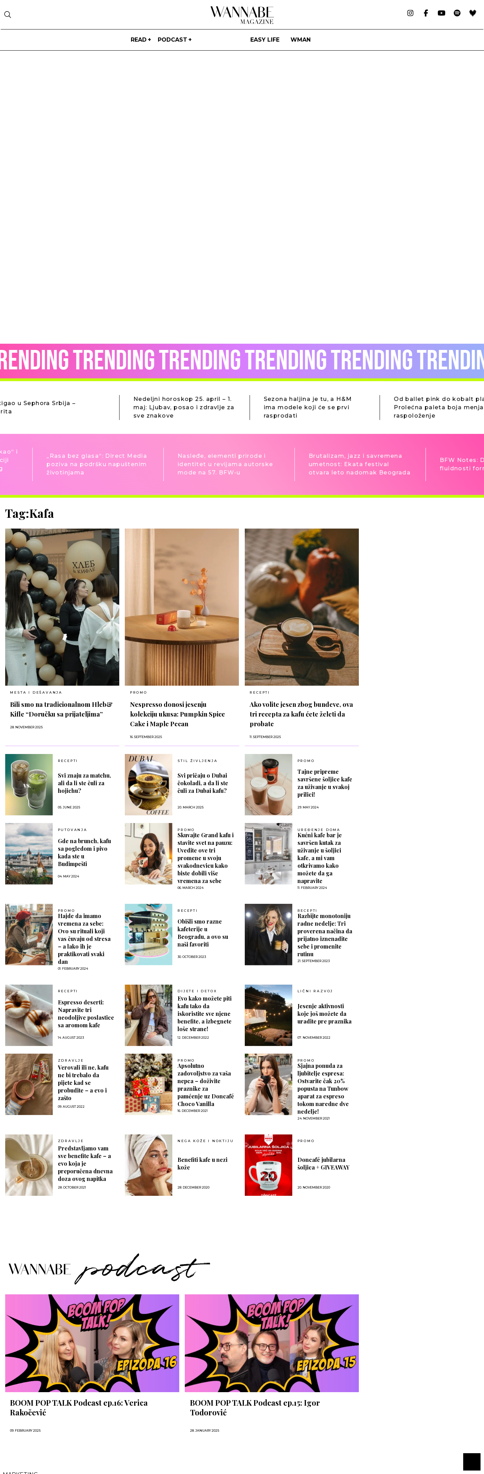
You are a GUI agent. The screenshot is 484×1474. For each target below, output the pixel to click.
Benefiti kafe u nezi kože (202, 1163)
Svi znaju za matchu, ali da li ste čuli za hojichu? (84, 783)
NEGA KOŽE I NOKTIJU (206, 1141)
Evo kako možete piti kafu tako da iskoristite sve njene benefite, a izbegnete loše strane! (205, 1013)
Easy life (264, 39)
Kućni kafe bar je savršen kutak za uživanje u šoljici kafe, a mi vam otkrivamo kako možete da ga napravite (319, 857)
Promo (138, 692)
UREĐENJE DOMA (318, 830)
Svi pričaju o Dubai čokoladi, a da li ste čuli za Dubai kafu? (203, 783)
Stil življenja (197, 761)
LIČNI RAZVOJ (315, 991)
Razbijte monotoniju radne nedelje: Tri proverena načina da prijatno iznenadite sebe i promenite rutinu (324, 935)
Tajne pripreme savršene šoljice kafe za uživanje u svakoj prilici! (324, 783)
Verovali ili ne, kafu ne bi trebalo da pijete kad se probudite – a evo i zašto (83, 1083)
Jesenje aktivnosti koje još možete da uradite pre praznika (324, 1013)
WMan (301, 39)
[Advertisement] (417, 555)
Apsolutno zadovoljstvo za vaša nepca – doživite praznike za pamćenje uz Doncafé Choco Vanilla (206, 1084)
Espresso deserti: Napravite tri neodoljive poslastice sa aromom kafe (86, 1014)
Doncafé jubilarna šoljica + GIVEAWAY (323, 1163)
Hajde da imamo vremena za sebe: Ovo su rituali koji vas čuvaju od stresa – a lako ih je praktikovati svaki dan (84, 938)
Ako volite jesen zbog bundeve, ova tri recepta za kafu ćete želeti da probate (301, 714)
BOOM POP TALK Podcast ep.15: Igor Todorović (255, 1407)
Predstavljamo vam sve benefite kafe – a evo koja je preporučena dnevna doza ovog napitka (85, 1163)
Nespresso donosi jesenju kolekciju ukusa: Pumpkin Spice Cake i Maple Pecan (177, 714)
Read (139, 39)
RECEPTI (260, 692)
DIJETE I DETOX (197, 991)
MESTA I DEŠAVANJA (36, 692)
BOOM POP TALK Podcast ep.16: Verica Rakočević (79, 1407)
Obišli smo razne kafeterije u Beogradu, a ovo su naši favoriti (203, 933)
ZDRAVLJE (71, 1060)
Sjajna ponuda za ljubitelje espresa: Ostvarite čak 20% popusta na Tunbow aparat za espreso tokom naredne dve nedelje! (323, 1088)
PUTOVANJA (72, 830)
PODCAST (172, 39)
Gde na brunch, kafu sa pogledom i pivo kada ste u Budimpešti (84, 852)
